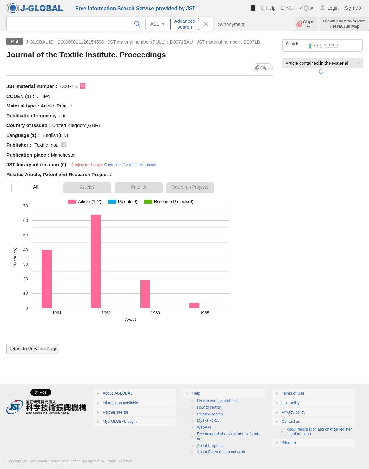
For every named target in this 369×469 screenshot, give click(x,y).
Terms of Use (293, 393)
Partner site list (115, 412)
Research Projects (190, 187)
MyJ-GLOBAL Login (120, 421)
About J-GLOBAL (118, 393)
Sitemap (289, 442)
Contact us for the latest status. (130, 165)
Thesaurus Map (344, 24)
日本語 (287, 8)
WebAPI (204, 427)
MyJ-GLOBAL (209, 420)
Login (333, 8)
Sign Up (353, 8)
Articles (87, 187)
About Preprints (210, 445)
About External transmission (221, 452)
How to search (209, 407)
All (35, 187)
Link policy (291, 403)
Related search (210, 414)
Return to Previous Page (32, 348)
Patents (138, 187)
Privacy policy (293, 412)
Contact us (291, 421)
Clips (309, 24)
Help (270, 8)
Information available (120, 403)
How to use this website (217, 401)
